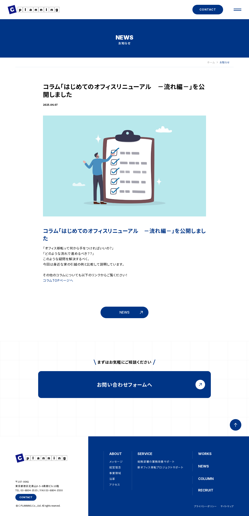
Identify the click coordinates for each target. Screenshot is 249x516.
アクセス (114, 484)
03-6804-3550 (54, 490)
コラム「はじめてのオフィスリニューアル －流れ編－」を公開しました (124, 234)
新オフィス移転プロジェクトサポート (160, 467)
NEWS (203, 466)
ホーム (212, 62)
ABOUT (115, 454)
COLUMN (206, 479)
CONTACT (208, 9)
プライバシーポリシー (205, 506)
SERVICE (145, 454)
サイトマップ (227, 506)
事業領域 (115, 473)
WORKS (205, 454)
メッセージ (116, 461)
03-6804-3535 (29, 490)
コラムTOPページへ (58, 280)
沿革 (112, 479)
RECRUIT (205, 490)
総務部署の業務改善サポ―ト (156, 461)
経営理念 (115, 467)
